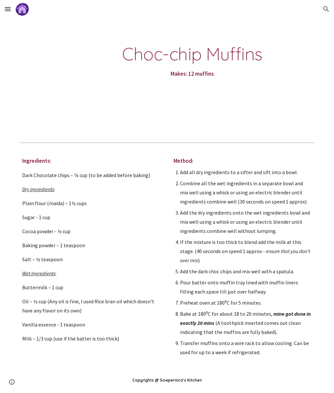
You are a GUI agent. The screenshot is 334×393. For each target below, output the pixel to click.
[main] (192, 61)
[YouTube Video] (54, 78)
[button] (8, 9)
